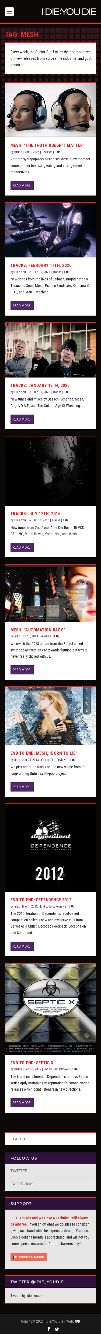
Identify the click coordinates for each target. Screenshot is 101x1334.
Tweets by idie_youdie (27, 1294)
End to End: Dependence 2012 (41, 898)
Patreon (82, 1229)
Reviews (47, 151)
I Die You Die (22, 271)
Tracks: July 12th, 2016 (36, 512)
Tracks (57, 271)
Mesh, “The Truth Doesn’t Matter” (48, 144)
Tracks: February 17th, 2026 (41, 264)
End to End (48, 759)
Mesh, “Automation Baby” (38, 628)
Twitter (19, 1169)
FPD (77, 1320)
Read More (21, 184)
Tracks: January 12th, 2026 (40, 384)
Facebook (22, 1182)
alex (17, 635)
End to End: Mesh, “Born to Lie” (44, 752)
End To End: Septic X (32, 1061)
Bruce (18, 151)
